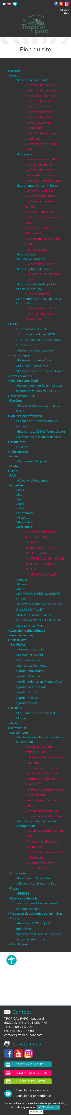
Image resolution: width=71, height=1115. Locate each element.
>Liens (12, 471)
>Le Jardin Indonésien (40, 117)
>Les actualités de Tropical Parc (38, 284)
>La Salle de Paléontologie (43, 181)
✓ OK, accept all (49, 1107)
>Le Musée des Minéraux (42, 175)
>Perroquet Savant (29, 655)
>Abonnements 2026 (23, 381)
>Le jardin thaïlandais (40, 96)
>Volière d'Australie (30, 649)
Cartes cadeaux (29, 1064)
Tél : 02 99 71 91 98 (18, 1027)
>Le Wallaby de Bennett (42, 239)
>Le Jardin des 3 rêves (40, 85)
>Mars (20, 589)
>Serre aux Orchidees (31, 665)
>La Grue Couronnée (39, 212)
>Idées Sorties (18, 452)
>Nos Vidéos (17, 644)
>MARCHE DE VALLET (41, 574)
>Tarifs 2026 (25, 345)
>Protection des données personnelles (35, 914)
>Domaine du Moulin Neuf (34, 878)
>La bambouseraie (38, 122)
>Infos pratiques (19, 355)
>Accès (13, 456)
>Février (22, 584)
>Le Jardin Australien (39, 112)
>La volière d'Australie (40, 196)
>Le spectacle (26, 254)
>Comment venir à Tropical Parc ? (40, 371)
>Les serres (24, 154)
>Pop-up (14, 918)
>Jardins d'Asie (27, 703)
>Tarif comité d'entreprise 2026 (38, 340)
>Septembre (25, 513)
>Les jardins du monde (32, 80)
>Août (20, 508)
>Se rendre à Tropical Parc (35, 461)
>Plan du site (17, 640)
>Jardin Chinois (27, 698)
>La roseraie (33, 128)
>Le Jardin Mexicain (39, 101)
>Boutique (15, 708)
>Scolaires (15, 400)
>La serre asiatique (38, 164)
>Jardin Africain (27, 692)
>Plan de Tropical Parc (32, 366)
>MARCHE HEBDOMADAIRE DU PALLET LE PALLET (40, 547)
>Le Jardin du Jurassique (42, 90)
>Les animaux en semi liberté (37, 185)
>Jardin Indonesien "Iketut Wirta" (39, 681)
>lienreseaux (17, 728)
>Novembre (24, 522)
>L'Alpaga (32, 244)
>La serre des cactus (39, 170)
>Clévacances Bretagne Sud (36, 883)
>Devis (12, 723)
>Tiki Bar (22, 447)
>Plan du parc (18, 944)
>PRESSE (23, 893)
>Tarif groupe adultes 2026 (35, 334)
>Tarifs (13, 324)
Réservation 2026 (30, 1081)
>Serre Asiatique (28, 660)
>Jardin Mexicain (28, 676)
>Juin (19, 499)
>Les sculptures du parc (33, 269)
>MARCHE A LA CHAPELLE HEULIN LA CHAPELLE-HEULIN (44, 563)
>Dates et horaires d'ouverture (37, 360)
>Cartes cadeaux (20, 376)
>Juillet (21, 504)
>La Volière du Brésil (39, 190)
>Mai (19, 494)
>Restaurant (16, 442)
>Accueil (14, 71)
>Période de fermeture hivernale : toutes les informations (40, 313)
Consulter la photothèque (33, 1096)
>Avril (20, 490)
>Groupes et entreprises (25, 416)
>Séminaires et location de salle (38, 437)
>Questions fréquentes (32, 480)
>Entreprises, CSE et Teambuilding (40, 431)
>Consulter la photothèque (26, 631)
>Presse (13, 888)
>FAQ (12, 475)
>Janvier (22, 579)
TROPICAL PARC (16, 1018)
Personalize (36, 1111)
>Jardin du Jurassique (31, 687)
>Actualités (15, 485)
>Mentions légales (20, 635)
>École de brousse (29, 289)
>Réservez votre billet (23, 898)
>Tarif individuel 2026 (31, 329)
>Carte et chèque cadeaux (35, 350)
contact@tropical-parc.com (23, 1035)
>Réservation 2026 (21, 396)
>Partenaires (17, 873)
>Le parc (14, 75)
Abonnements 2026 (31, 1073)
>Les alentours (18, 732)
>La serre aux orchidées (42, 159)
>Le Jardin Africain (38, 106)
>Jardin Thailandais (30, 671)
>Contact (14, 466)
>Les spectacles (36, 249)
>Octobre (22, 517)
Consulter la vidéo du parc (34, 1090)
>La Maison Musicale (31, 259)
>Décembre (24, 527)
